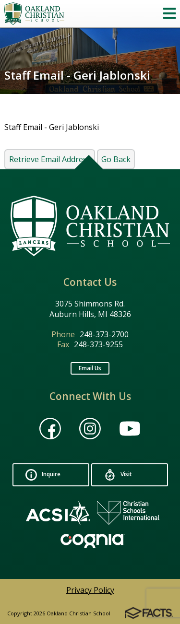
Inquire (42, 475)
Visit (118, 475)
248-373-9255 (98, 344)
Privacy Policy (90, 590)
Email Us (90, 368)
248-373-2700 (104, 334)
